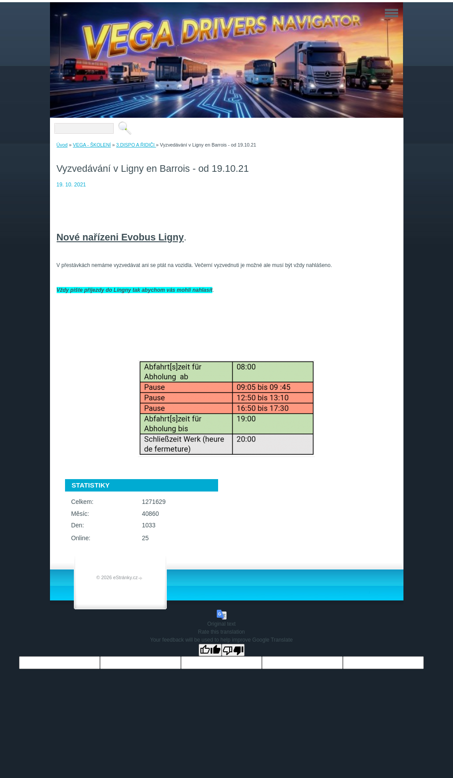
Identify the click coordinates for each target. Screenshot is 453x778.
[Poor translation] (233, 650)
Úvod (62, 144)
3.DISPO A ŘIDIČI (136, 144)
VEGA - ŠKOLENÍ (92, 144)
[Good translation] (210, 650)
